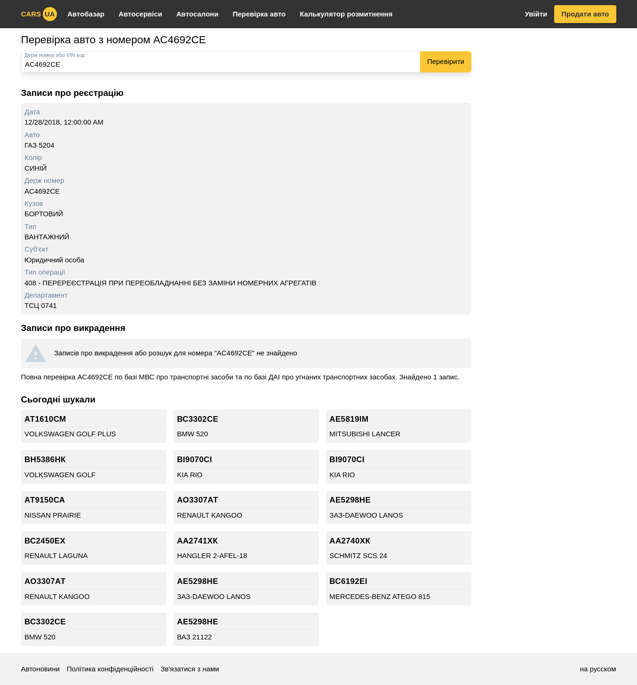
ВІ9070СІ (194, 459)
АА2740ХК (349, 540)
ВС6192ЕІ (348, 581)
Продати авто (585, 14)
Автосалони (197, 14)
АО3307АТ (197, 500)
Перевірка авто (259, 14)
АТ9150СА (44, 500)
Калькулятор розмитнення (346, 14)
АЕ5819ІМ (348, 419)
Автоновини (40, 669)
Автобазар (85, 14)
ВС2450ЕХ (44, 540)
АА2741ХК (197, 540)
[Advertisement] (549, 173)
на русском (598, 669)
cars (39, 14)
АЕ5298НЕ (350, 500)
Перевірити (445, 61)
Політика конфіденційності (110, 669)
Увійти (536, 14)
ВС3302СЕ (197, 419)
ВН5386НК (45, 459)
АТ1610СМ (45, 419)
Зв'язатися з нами (189, 669)
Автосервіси (140, 14)
